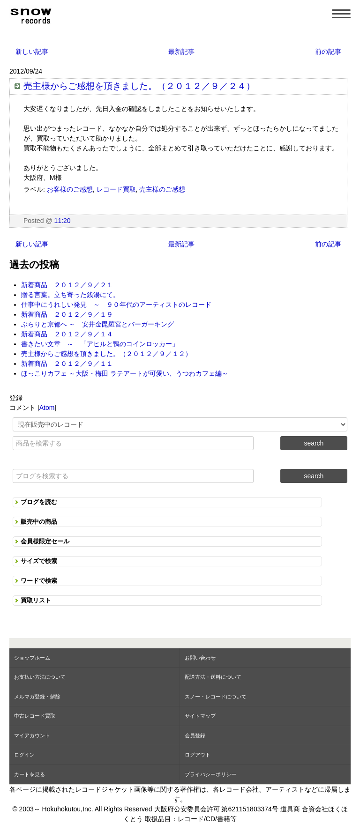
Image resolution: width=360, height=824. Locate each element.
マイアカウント (32, 735)
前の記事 (328, 51)
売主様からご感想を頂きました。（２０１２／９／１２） (106, 353)
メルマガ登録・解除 (37, 696)
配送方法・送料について (213, 677)
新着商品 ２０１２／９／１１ (67, 363)
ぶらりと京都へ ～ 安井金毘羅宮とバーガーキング (97, 324)
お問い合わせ (200, 658)
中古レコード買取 (34, 716)
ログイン (24, 754)
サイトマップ (200, 716)
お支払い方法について (40, 677)
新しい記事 (31, 51)
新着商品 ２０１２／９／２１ (67, 285)
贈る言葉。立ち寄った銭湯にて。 (70, 294)
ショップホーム (32, 658)
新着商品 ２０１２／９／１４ (67, 334)
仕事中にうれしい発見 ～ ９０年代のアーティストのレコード (116, 304)
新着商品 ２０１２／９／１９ (67, 314)
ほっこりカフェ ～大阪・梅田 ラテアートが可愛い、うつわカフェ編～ (124, 373)
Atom (47, 407)
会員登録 (195, 735)
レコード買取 (116, 189)
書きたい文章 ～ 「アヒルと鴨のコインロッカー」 (100, 344)
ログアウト (197, 754)
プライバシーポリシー (210, 774)
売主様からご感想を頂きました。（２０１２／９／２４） (139, 86)
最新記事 (181, 51)
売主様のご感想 (162, 189)
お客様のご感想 (70, 189)
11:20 (62, 220)
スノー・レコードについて (216, 696)
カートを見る (29, 774)
